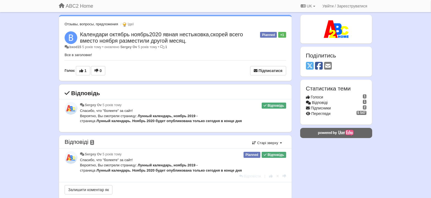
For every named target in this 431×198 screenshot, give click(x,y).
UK (308, 6)
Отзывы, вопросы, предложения (91, 24)
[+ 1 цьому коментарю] (271, 176)
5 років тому (112, 105)
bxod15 (75, 47)
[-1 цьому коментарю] (284, 176)
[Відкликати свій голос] (277, 176)
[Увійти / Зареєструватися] (344, 6)
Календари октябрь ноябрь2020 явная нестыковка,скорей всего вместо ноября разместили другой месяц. (161, 37)
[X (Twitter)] (310, 66)
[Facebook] (319, 66)
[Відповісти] (250, 176)
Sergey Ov (128, 47)
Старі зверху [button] (267, 143)
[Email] (328, 66)
